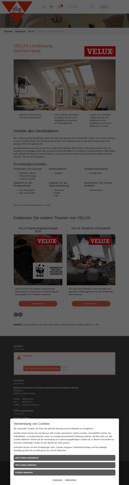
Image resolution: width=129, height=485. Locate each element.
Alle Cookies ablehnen (25, 465)
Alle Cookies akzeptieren (27, 458)
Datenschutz (70, 480)
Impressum (57, 480)
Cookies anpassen (24, 472)
